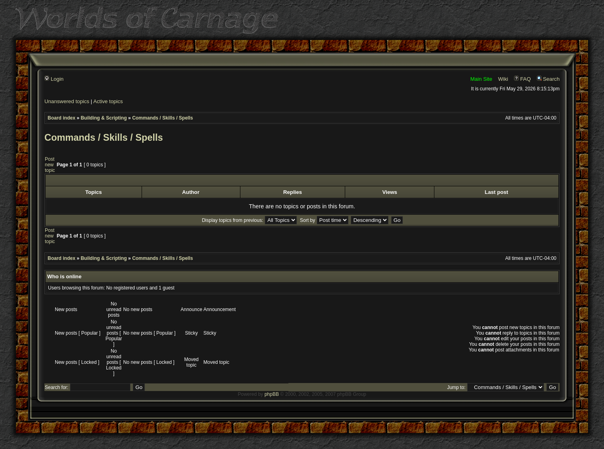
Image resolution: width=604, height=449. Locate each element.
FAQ (522, 79)
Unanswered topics (66, 101)
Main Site (481, 79)
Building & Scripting (104, 118)
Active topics (108, 101)
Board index (61, 118)
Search (548, 79)
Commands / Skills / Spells (162, 118)
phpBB (271, 394)
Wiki (503, 79)
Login (54, 79)
